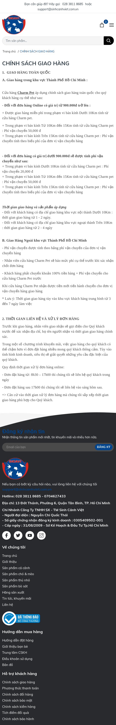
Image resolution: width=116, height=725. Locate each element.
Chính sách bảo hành (18, 719)
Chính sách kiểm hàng (18, 707)
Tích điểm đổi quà (15, 713)
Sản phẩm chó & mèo (18, 574)
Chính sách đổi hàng (17, 694)
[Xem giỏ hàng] (102, 25)
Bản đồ (7, 665)
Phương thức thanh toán (20, 688)
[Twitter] (18, 535)
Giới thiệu (9, 562)
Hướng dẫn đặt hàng (17, 640)
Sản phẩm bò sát (15, 586)
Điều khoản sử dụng (17, 659)
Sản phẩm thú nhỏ (16, 580)
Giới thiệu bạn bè (15, 646)
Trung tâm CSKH (14, 652)
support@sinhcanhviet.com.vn (58, 9)
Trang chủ (9, 556)
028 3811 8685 (72, 4)
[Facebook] (6, 535)
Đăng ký (103, 447)
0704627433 (55, 496)
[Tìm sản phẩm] (58, 41)
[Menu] (111, 25)
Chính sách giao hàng (18, 682)
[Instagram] (41, 535)
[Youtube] (29, 535)
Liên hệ (7, 605)
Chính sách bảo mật (17, 700)
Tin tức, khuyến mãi (16, 598)
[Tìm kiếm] (109, 40)
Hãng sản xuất (13, 592)
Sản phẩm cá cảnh (16, 568)
